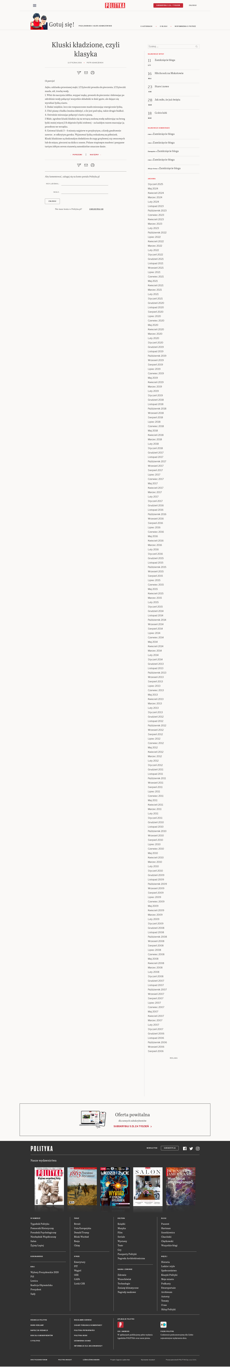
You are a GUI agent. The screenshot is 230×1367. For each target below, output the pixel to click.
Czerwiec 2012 (156, 743)
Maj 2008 (153, 959)
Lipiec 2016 (154, 527)
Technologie (124, 1284)
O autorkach (147, 27)
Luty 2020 (153, 338)
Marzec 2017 (155, 492)
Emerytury (79, 1262)
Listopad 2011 (155, 774)
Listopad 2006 (156, 1038)
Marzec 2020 (155, 334)
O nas (164, 1305)
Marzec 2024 (155, 197)
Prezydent (36, 1289)
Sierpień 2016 (155, 523)
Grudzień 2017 (156, 453)
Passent (165, 1224)
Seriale (121, 1237)
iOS (118, 1332)
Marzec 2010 (155, 862)
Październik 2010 (157, 831)
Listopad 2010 (156, 827)
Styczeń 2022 (155, 255)
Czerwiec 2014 (156, 637)
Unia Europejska (82, 1228)
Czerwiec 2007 (156, 1007)
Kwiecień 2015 (155, 593)
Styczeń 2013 (155, 712)
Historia (165, 1262)
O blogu (163, 27)
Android (125, 1332)
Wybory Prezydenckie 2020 (45, 1272)
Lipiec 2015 (154, 580)
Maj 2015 (153, 589)
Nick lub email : (53, 184)
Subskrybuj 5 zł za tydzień (131, 1126)
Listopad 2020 (156, 307)
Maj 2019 (153, 378)
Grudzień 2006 (156, 1034)
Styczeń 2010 (155, 871)
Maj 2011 (152, 800)
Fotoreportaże (168, 1288)
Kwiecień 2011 (155, 805)
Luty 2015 (153, 602)
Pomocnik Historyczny (42, 1228)
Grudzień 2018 (156, 400)
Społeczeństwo (169, 1271)
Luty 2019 (153, 391)
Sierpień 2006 (156, 1051)
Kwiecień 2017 (155, 488)
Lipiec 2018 (154, 422)
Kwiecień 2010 (156, 858)
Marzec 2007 (155, 1020)
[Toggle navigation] (35, 5)
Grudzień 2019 (156, 347)
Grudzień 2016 (156, 505)
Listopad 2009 (156, 880)
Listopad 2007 (156, 985)
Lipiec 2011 (154, 792)
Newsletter (152, 1148)
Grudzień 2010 (156, 822)
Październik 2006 (157, 1042)
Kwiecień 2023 (156, 219)
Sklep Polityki (168, 1309)
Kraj (33, 1267)
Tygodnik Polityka (40, 1224)
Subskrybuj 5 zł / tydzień (168, 5)
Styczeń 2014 (155, 659)
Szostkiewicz (168, 1233)
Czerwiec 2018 (156, 426)
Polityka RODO (80, 1336)
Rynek (77, 1257)
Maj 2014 (153, 642)
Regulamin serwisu (83, 1320)
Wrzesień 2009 (156, 888)
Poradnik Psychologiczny (43, 1233)
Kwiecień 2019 (156, 382)
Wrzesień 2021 (156, 268)
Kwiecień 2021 (155, 285)
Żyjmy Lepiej (37, 1245)
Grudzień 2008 (156, 928)
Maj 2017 (153, 483)
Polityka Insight (65, 1360)
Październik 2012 (157, 726)
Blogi (163, 1219)
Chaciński (166, 1237)
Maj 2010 (153, 853)
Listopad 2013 (155, 668)
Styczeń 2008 (155, 976)
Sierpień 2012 (155, 734)
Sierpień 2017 (155, 470)
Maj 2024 (153, 189)
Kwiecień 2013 (156, 699)
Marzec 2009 (155, 915)
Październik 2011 (157, 778)
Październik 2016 (157, 514)
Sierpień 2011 (155, 787)
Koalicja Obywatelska (42, 1285)
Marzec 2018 (155, 439)
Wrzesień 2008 (156, 941)
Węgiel (77, 1271)
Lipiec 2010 (154, 844)
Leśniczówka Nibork (91, 1360)
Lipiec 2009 (154, 897)
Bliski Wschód (81, 1237)
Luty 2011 (153, 814)
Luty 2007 (153, 1025)
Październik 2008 (157, 937)
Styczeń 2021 (155, 299)
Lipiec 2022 (154, 237)
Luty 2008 (153, 972)
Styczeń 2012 (155, 765)
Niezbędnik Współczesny (43, 1237)
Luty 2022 (153, 250)
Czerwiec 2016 (156, 532)
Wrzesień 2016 (156, 519)
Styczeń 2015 (155, 607)
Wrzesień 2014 (156, 624)
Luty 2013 (153, 708)
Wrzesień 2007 (156, 994)
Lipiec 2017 (154, 475)
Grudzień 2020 (156, 303)
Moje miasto (167, 1279)
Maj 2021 (153, 281)
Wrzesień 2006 (156, 1047)
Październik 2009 (157, 884)
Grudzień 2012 (156, 717)
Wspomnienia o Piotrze (185, 27)
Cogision (119, 1360)
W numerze (35, 1219)
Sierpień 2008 (156, 946)
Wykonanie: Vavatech (148, 1360)
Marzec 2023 (155, 224)
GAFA (77, 1279)
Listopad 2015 (155, 563)
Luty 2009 (153, 919)
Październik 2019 (157, 356)
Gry (119, 1250)
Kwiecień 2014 (155, 646)
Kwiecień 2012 (155, 752)
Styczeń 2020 (155, 343)
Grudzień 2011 (155, 770)
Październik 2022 (157, 233)
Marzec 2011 (154, 809)
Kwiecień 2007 (156, 1016)
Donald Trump (81, 1233)
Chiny (77, 1245)
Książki (121, 1224)
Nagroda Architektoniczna (131, 1258)
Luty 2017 (153, 497)
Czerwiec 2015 (156, 585)
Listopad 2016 (155, 510)
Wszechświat (124, 1279)
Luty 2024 (153, 202)
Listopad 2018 (155, 404)
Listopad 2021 (155, 263)
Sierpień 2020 (155, 312)
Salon (33, 1241)
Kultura (121, 1219)
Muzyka (122, 1228)
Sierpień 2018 (155, 417)
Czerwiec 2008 (156, 954)
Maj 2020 (153, 325)
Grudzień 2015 (156, 558)
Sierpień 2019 (155, 365)
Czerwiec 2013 (156, 690)
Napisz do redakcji (39, 1331)
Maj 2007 (153, 1012)
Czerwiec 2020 (156, 321)
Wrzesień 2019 (156, 360)
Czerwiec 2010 (156, 849)
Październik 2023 (157, 211)
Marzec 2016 (155, 545)
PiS (32, 1277)
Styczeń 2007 (155, 1029)
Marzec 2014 (155, 651)
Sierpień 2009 (156, 893)
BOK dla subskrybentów (42, 1336)
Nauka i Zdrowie (125, 1270)
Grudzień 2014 (156, 611)
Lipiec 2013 (154, 686)
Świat (76, 1219)
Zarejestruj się (96, 210)
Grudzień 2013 (156, 664)
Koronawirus (37, 1257)
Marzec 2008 (155, 968)
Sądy (33, 1294)
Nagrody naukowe (127, 1292)
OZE (76, 1275)
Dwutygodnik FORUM (39, 1360)
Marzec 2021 (155, 290)
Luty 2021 (153, 294)
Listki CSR (79, 1284)
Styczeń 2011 (155, 818)
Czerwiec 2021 (156, 277)
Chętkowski (167, 1241)
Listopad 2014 (155, 615)
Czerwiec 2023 (156, 215)
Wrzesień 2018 (156, 413)
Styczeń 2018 (155, 448)
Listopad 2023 (156, 206)
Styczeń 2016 (155, 554)
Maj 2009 (153, 906)
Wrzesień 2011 (155, 783)
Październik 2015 (157, 567)
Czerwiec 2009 (156, 902)
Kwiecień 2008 (156, 963)
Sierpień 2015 (155, 576)
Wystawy (122, 1241)
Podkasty (166, 1284)
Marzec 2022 (155, 246)
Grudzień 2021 (156, 259)
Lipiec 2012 (154, 739)
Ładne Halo (126, 1360)
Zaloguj (193, 5)
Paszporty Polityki (127, 1254)
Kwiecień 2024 (156, 193)
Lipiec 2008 (154, 950)
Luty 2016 (153, 549)
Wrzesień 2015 (156, 571)
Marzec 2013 (155, 704)
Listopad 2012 (155, 721)
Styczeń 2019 (155, 395)
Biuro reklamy (37, 1326)
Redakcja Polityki (39, 1320)
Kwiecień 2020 (156, 329)
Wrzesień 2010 (156, 836)
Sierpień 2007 (155, 998)
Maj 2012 (153, 748)
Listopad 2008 (156, 932)
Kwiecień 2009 (156, 910)
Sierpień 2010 (155, 840)
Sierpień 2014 (155, 629)
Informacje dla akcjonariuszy (88, 1346)
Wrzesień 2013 (156, 677)
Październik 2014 (157, 620)
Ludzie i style (168, 1266)
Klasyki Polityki (169, 1275)
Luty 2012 (153, 761)
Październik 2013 (157, 673)
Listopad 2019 (155, 351)
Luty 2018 (153, 444)
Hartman (166, 1228)
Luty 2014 (153, 655)
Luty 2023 (153, 228)
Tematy (165, 1301)
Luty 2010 (153, 866)
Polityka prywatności (84, 1331)
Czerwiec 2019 (156, 373)
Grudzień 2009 (156, 875)
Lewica (34, 1281)
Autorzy (165, 1296)
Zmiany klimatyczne (128, 1288)
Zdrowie (122, 1275)
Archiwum (166, 1292)
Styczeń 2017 (155, 501)
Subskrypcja (170, 1148)
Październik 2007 (157, 990)
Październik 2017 (157, 461)
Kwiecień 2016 (156, 541)
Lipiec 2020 (154, 316)
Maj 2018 (153, 431)
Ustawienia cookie (82, 1341)
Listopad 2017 (155, 457)
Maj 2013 (153, 695)
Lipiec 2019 (154, 369)
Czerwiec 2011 (155, 796)
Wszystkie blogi (169, 1245)
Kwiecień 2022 (156, 241)
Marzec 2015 (155, 598)
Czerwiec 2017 (156, 479)
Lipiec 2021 (154, 272)
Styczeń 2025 (155, 184)
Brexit (77, 1224)
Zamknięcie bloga (164, 134)
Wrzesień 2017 (156, 466)
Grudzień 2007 (156, 981)
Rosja (77, 1241)
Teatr (120, 1245)
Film (120, 1233)
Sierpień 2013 (155, 682)
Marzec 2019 (155, 387)
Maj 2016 (153, 536)
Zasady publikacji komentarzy (88, 1326)
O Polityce (35, 1341)
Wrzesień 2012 (156, 730)
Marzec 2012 (155, 756)
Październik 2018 (157, 409)
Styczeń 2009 (155, 924)
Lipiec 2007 (154, 1003)
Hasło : (56, 193)
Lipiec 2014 (154, 633)
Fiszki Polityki (167, 1332)
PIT (76, 1266)
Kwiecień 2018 (156, 435)
